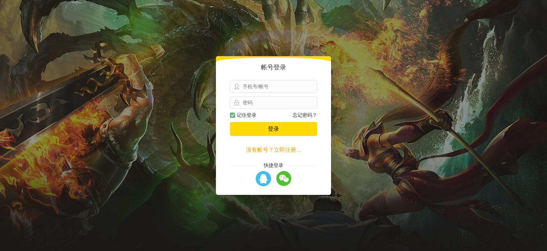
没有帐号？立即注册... (273, 150)
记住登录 (243, 115)
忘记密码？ (305, 115)
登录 (273, 129)
